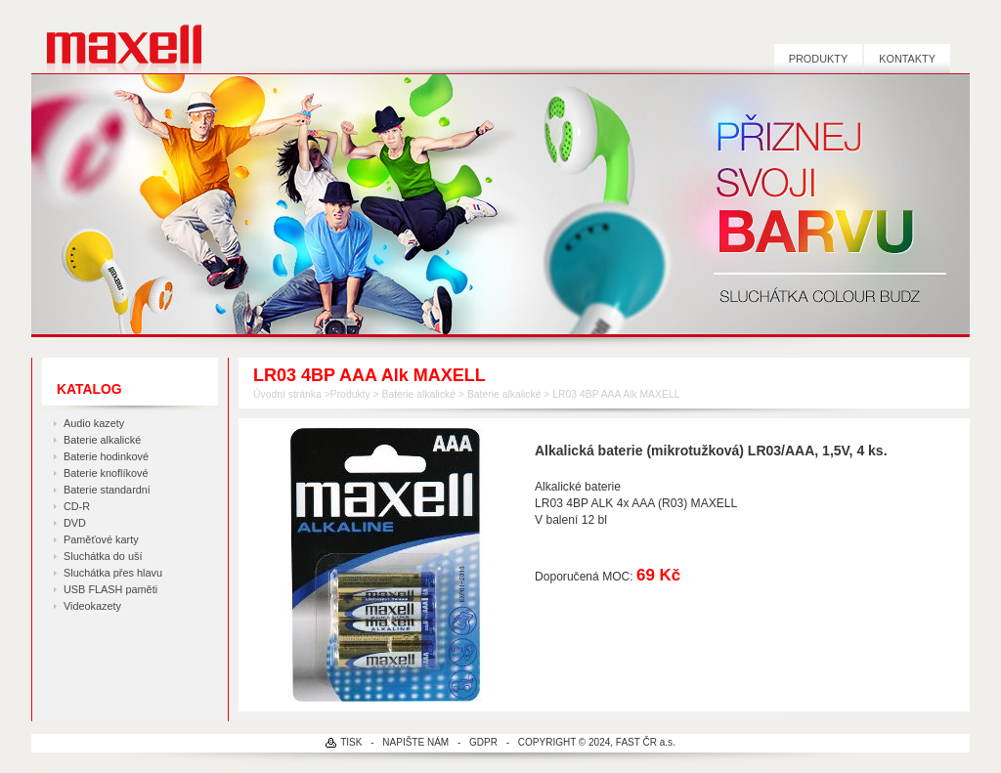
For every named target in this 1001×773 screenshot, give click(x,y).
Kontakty (907, 58)
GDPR (483, 742)
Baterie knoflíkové (106, 473)
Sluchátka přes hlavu (113, 573)
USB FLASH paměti (110, 589)
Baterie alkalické (102, 440)
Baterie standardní (107, 489)
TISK (351, 742)
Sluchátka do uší (103, 556)
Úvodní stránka (287, 394)
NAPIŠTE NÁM (415, 742)
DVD (75, 523)
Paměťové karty (101, 539)
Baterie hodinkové (106, 456)
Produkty (818, 58)
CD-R (77, 506)
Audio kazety (94, 423)
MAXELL (116, 36)
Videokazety (92, 606)
